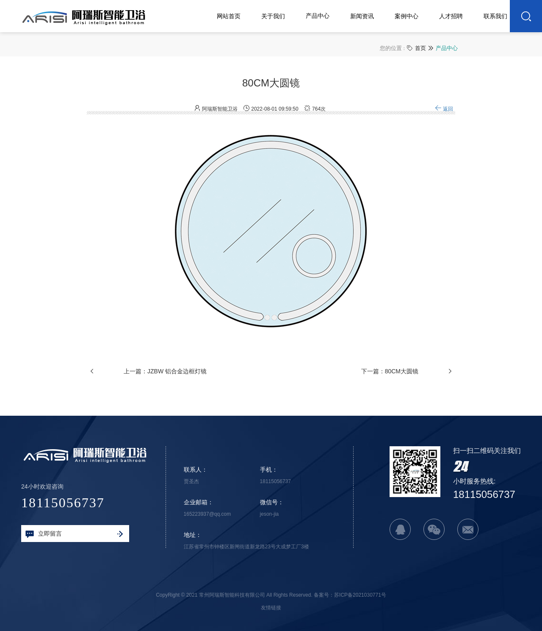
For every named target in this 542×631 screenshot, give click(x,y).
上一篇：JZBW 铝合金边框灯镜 (165, 377)
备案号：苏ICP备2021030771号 (350, 595)
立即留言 (74, 534)
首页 (420, 47)
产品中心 (447, 47)
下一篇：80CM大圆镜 (389, 377)
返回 (444, 115)
